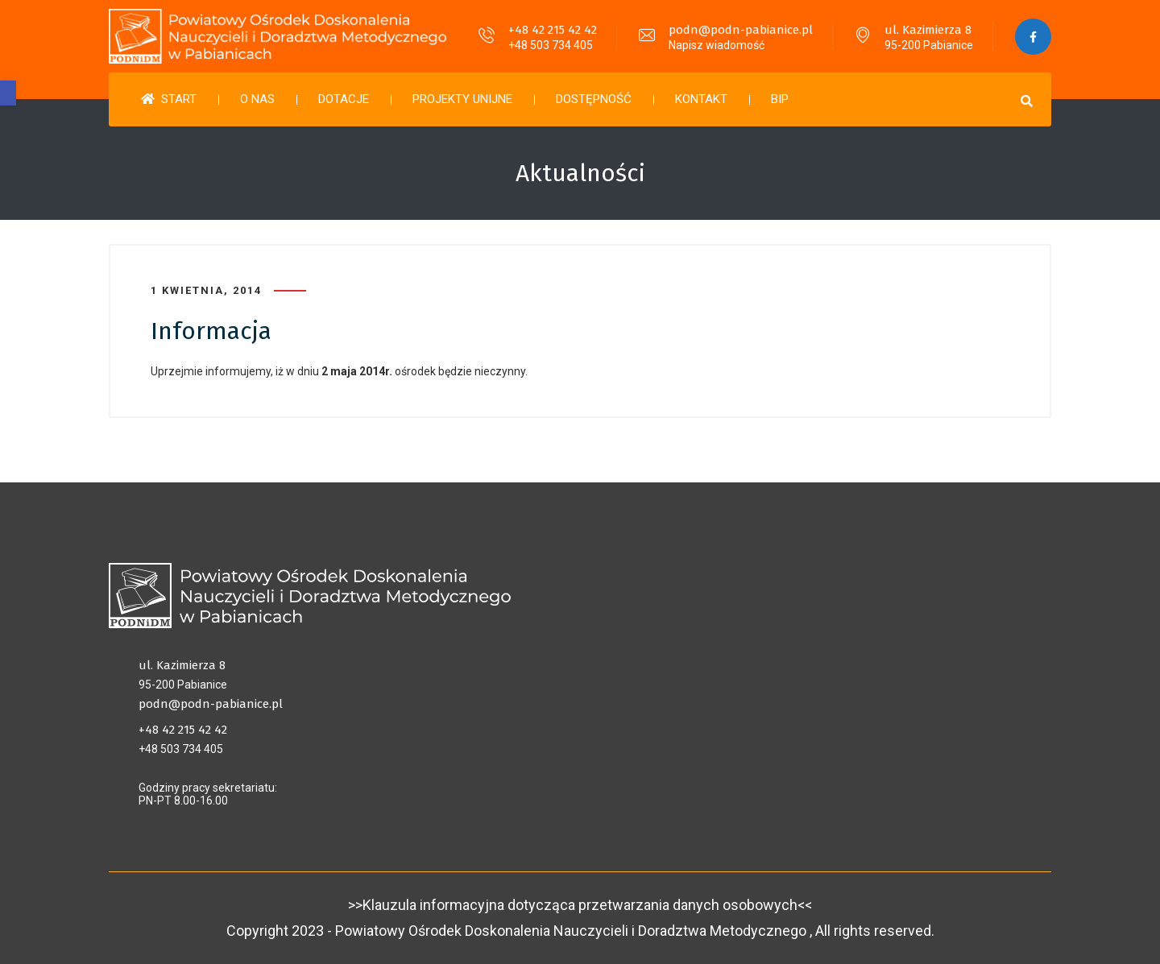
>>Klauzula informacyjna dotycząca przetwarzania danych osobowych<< (580, 904)
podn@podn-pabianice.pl (741, 30)
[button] (8, 93)
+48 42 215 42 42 (552, 30)
